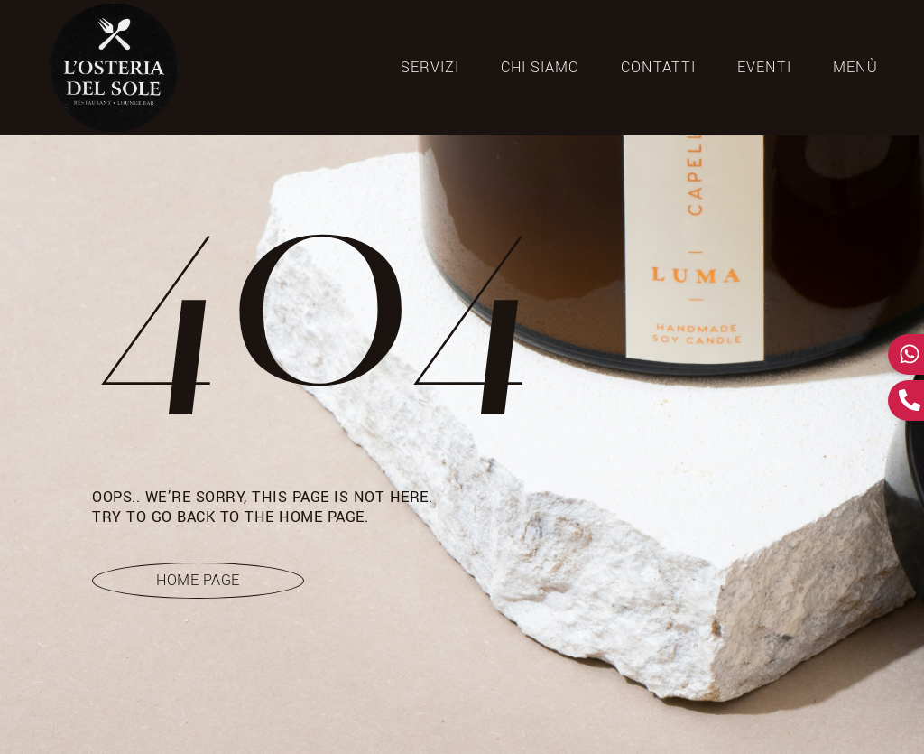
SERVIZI (430, 68)
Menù (855, 68)
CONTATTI (658, 68)
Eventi (764, 68)
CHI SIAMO (540, 68)
